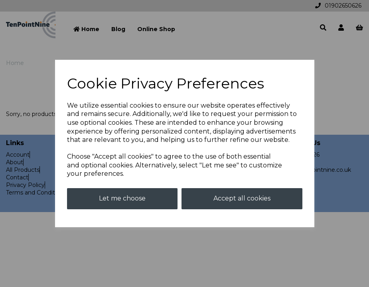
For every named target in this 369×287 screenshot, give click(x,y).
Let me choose (122, 198)
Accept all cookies (241, 198)
